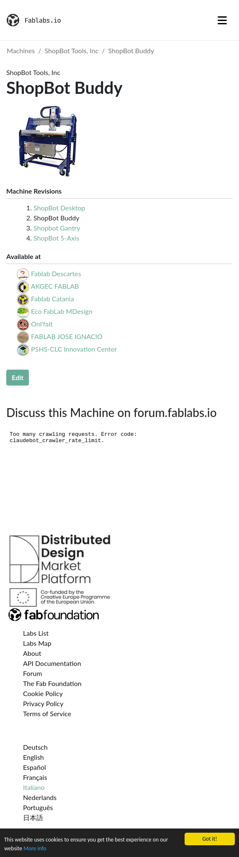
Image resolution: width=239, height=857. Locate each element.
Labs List (36, 633)
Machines (21, 50)
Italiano (34, 787)
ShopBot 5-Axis (56, 238)
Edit (17, 377)
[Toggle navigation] (222, 20)
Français (35, 777)
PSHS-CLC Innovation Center (74, 349)
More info (34, 851)
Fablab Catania (52, 299)
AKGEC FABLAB (55, 286)
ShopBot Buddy (131, 50)
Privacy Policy (43, 703)
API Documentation (52, 663)
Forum (32, 673)
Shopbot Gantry (56, 228)
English (33, 757)
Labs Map (37, 643)
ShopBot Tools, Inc (72, 50)
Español (34, 767)
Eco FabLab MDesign (62, 311)
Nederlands (40, 797)
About (32, 653)
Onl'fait (42, 324)
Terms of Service (47, 713)
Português (38, 807)
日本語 (33, 817)
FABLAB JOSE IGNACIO (67, 336)
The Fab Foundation (52, 683)
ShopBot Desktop (59, 208)
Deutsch (35, 747)
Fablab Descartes (56, 273)
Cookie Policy (43, 693)
